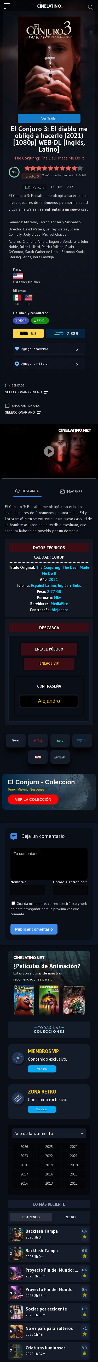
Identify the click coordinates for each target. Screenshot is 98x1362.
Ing (28, 300)
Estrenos (31, 1217)
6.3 (28, 333)
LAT (49, 6)
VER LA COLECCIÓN (33, 799)
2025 (49, 1146)
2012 (74, 1183)
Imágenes (71, 491)
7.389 (66, 333)
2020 (24, 1165)
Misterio (30, 222)
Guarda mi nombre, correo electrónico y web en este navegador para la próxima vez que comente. (48, 908)
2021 (74, 1156)
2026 (24, 1146)
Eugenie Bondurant (64, 241)
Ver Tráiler (49, 118)
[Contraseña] (49, 701)
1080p (20, 320)
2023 (24, 1156)
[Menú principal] (9, 8)
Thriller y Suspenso (66, 222)
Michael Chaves (54, 234)
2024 (74, 1146)
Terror (44, 222)
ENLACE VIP (49, 663)
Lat (17, 300)
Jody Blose (32, 234)
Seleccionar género (26, 392)
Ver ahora (42, 1069)
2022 (49, 1156)
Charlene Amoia (35, 241)
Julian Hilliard (30, 246)
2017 (24, 1174)
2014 (24, 1183)
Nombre (18, 882)
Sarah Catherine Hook (42, 251)
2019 (49, 1165)
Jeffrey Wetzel (57, 229)
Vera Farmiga (43, 257)
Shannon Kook (72, 251)
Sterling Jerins (20, 257)
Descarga (27, 491)
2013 (49, 1183)
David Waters (33, 229)
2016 (49, 1174)
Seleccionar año (23, 413)
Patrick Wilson (53, 246)
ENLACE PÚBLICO (49, 649)
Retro (70, 1217)
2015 (74, 1174)
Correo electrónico (70, 882)
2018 (74, 1165)
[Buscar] (90, 7)
